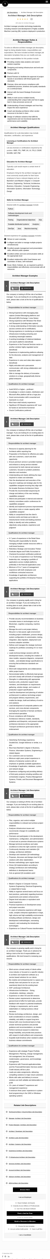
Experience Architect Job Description (20, 1151)
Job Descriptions (12, 12)
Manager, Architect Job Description (20, 1118)
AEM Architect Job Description (18, 1183)
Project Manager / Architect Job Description (22, 1125)
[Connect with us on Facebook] (2, 1257)
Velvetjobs (5, 4)
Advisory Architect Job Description (20, 1176)
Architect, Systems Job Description (20, 1144)
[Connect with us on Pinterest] (5, 1257)
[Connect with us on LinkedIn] (9, 1257)
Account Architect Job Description (19, 1170)
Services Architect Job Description (20, 1164)
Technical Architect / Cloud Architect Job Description (25, 1112)
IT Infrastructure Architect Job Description (22, 1157)
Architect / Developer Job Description (21, 1131)
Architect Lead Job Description (18, 1138)
